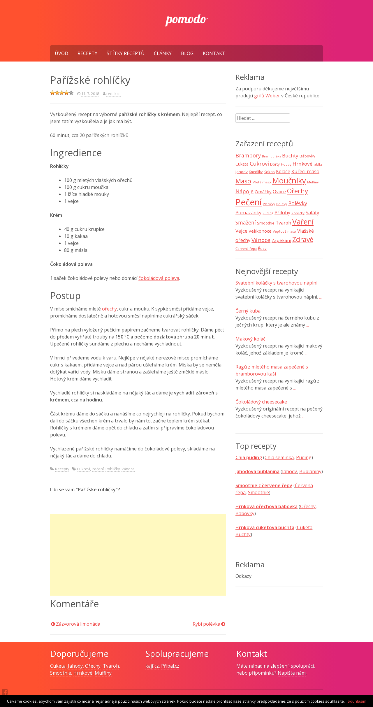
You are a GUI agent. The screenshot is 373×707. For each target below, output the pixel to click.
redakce (113, 93)
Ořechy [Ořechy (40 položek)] (297, 191)
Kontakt (214, 53)
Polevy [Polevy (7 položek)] (281, 204)
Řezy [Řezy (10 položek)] (262, 248)
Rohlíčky (112, 468)
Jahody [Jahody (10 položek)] (241, 171)
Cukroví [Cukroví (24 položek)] (259, 163)
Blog (187, 53)
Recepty (87, 53)
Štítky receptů (126, 53)
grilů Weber (267, 95)
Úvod (61, 53)
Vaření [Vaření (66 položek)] (303, 222)
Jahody (289, 471)
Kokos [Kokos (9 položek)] (269, 171)
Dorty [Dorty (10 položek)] (275, 164)
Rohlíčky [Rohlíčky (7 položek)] (298, 213)
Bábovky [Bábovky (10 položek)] (307, 156)
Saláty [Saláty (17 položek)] (312, 212)
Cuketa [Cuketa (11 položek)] (242, 164)
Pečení (98, 468)
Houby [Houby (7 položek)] (286, 164)
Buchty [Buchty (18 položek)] (290, 155)
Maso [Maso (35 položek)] (243, 181)
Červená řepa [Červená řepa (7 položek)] (246, 248)
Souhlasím (357, 701)
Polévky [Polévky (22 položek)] (297, 203)
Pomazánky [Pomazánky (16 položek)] (248, 212)
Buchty (243, 534)
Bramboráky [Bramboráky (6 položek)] (271, 156)
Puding (304, 457)
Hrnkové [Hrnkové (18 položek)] (302, 163)
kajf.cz (152, 666)
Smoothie (258, 492)
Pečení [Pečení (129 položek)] (248, 202)
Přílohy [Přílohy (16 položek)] (282, 212)
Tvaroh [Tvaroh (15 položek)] (283, 223)
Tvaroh (111, 666)
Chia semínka (279, 457)
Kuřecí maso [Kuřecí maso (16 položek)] (305, 171)
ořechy (109, 309)
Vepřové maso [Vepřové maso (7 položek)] (284, 231)
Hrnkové (82, 673)
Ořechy (308, 506)
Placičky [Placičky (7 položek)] (269, 204)
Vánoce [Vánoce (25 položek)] (260, 240)
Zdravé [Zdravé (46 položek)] (302, 239)
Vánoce (128, 468)
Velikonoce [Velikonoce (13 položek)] (260, 231)
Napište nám (292, 673)
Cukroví (83, 468)
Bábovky (244, 513)
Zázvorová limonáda (78, 624)
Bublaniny (310, 471)
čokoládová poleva (158, 278)
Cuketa (304, 527)
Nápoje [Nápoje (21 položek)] (244, 191)
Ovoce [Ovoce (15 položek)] (279, 191)
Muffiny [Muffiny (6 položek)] (313, 182)
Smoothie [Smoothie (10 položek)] (266, 223)
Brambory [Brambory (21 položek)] (248, 155)
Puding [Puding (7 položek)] (268, 213)
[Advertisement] (138, 555)
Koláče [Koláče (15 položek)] (283, 171)
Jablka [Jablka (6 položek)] (318, 164)
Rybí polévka (206, 624)
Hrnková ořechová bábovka (266, 506)
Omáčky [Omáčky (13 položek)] (263, 191)
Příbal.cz (170, 666)
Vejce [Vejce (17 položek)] (241, 230)
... (320, 297)
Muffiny (103, 673)
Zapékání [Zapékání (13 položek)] (281, 240)
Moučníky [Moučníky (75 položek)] (289, 180)
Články (163, 53)
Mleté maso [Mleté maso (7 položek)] (261, 182)
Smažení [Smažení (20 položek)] (245, 222)
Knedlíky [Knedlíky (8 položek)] (256, 171)
